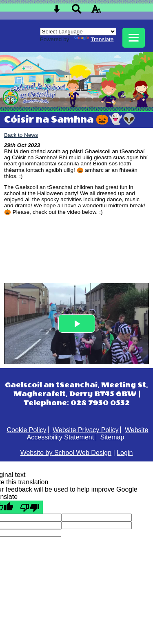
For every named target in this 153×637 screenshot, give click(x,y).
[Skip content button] (57, 11)
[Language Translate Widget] (78, 31)
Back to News (21, 135)
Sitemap (112, 437)
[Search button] (77, 11)
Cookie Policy (27, 429)
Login (125, 452)
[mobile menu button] (133, 38)
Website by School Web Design (66, 452)
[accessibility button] (96, 11)
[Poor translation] (30, 507)
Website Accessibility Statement (88, 433)
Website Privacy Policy (86, 429)
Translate (93, 39)
